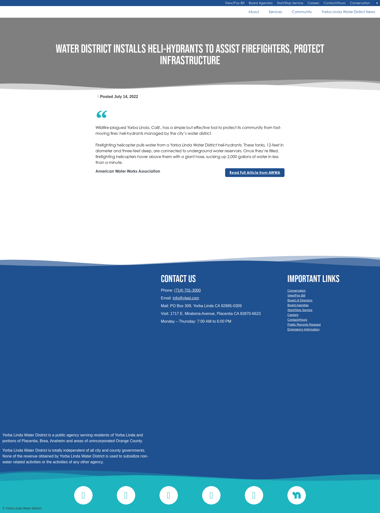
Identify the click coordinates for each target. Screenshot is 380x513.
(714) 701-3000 (187, 290)
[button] (377, 3)
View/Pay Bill (235, 3)
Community (302, 12)
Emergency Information (303, 329)
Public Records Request (304, 324)
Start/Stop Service (290, 3)
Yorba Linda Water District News (348, 12)
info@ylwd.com (186, 298)
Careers (313, 3)
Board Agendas (261, 3)
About (253, 12)
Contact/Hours (335, 3)
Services (275, 12)
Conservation (360, 3)
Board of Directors (299, 300)
